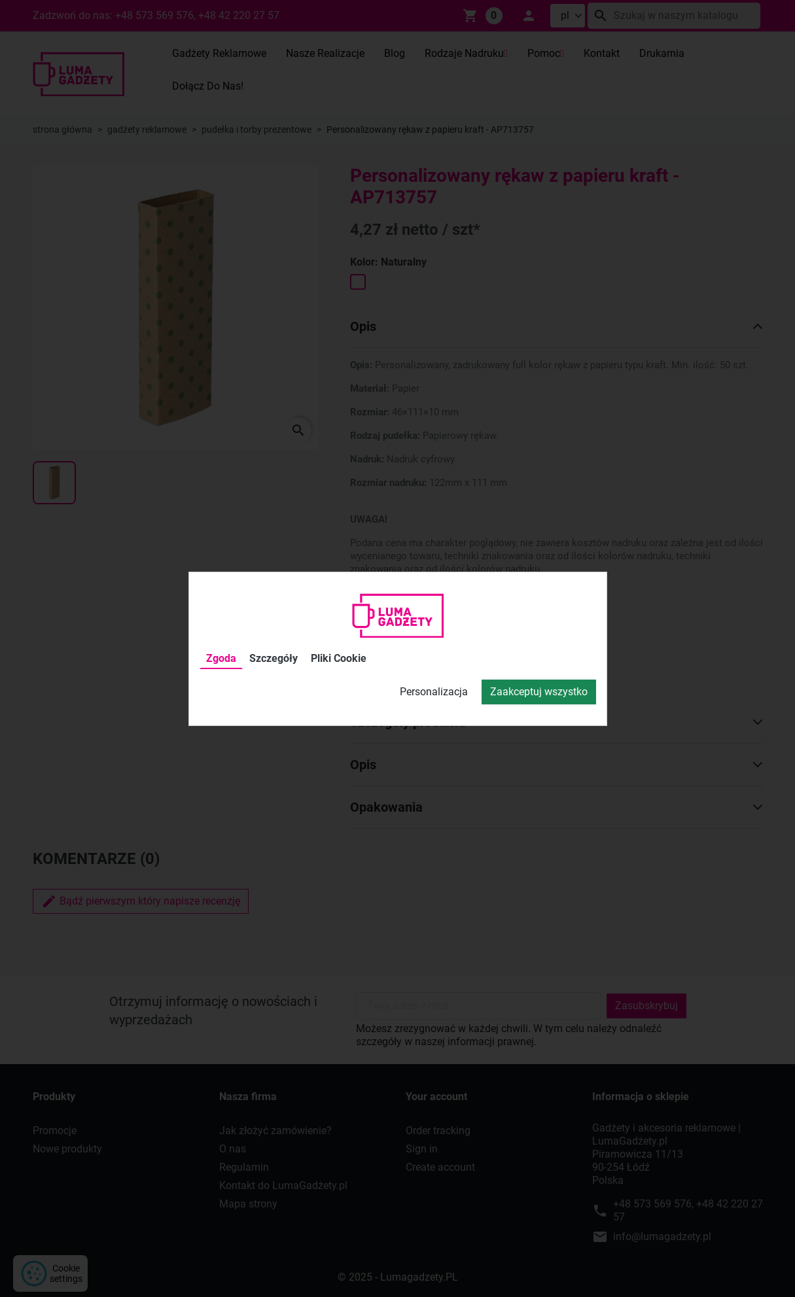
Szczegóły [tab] (273, 658)
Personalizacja (434, 691)
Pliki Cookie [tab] (338, 658)
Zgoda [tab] (221, 658)
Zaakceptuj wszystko (539, 691)
